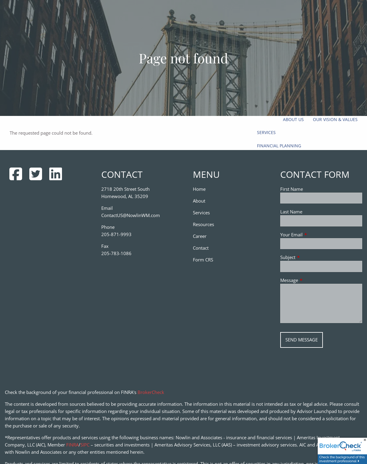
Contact (201, 248)
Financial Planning (279, 146)
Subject (310, 257)
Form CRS (203, 260)
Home (199, 189)
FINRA (72, 445)
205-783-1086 (116, 253)
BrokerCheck (151, 392)
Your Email (313, 235)
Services (266, 132)
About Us (293, 119)
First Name (291, 189)
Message (311, 280)
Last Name (291, 212)
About (199, 201)
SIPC (84, 445)
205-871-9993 (116, 234)
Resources (203, 224)
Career (199, 236)
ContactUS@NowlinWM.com (130, 215)
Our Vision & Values (335, 119)
